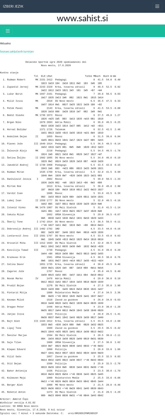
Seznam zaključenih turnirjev (17, 51)
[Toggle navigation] (157, 6)
